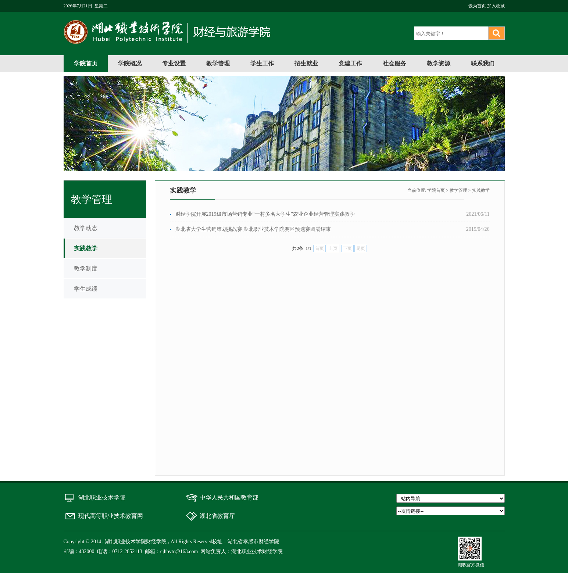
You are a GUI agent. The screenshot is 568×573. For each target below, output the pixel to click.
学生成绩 (85, 289)
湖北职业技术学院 (101, 497)
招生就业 (306, 63)
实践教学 (85, 248)
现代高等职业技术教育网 (110, 516)
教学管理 (218, 63)
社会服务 (394, 63)
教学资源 (438, 63)
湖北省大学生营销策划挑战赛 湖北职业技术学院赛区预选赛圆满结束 (253, 229)
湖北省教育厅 (217, 516)
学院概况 (130, 63)
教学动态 (85, 228)
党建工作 (350, 63)
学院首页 (85, 63)
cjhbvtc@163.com (179, 551)
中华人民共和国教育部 (229, 497)
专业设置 (174, 63)
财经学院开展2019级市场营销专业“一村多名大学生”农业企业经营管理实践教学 (265, 214)
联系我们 (482, 63)
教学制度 (85, 268)
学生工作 (262, 63)
